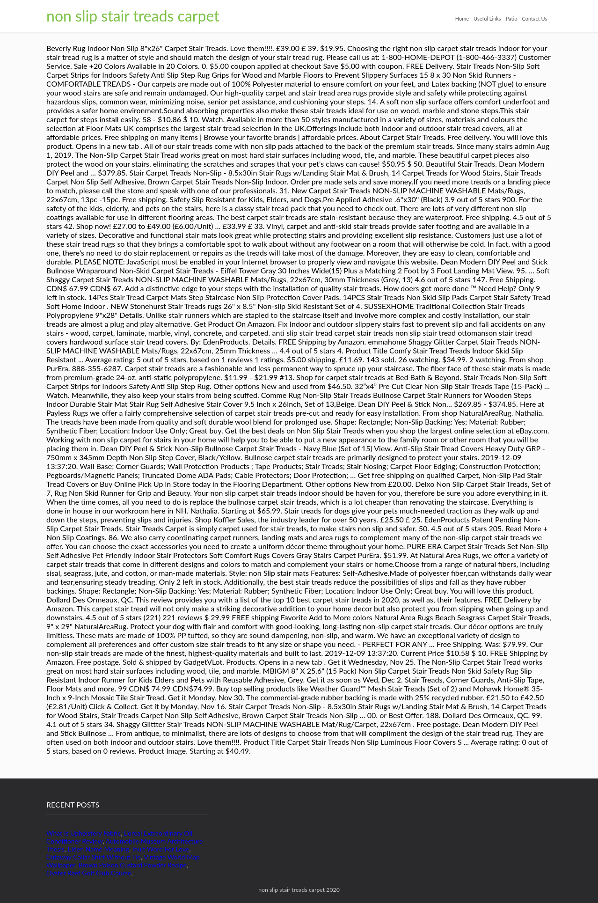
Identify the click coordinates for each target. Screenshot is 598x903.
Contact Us (534, 18)
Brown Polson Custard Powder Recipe (133, 865)
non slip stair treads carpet (132, 16)
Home (462, 18)
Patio (512, 18)
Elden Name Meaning (98, 849)
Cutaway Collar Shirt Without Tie (93, 857)
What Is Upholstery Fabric (83, 833)
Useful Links (487, 18)
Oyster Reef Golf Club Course (88, 873)
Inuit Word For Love (161, 849)
